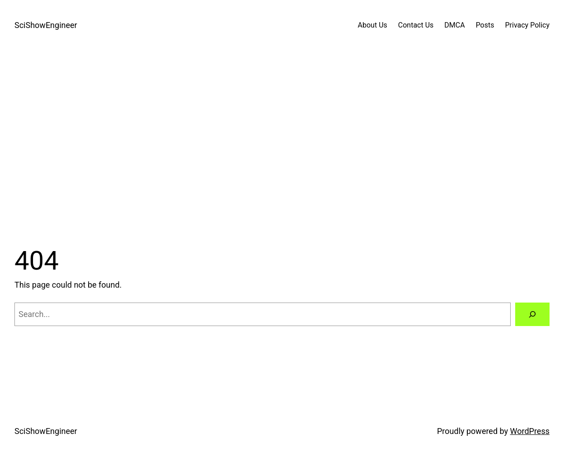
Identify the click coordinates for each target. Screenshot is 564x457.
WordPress (530, 431)
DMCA (454, 25)
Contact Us (416, 25)
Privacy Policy (527, 25)
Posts (485, 25)
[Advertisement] (282, 146)
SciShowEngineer (45, 25)
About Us (372, 25)
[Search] (532, 314)
